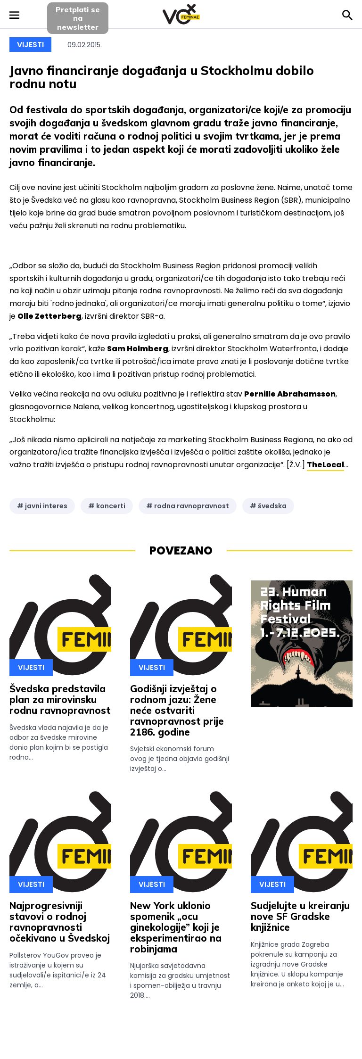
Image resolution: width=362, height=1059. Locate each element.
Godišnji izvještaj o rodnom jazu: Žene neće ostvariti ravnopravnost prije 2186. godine (177, 710)
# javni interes (42, 506)
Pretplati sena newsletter (78, 18)
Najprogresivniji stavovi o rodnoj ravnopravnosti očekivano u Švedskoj (59, 921)
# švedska (268, 506)
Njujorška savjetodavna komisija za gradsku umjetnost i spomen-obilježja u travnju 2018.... (180, 980)
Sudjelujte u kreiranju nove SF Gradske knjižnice (300, 916)
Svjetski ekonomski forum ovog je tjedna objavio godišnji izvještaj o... (179, 758)
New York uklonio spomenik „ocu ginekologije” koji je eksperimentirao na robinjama (176, 927)
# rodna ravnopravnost (187, 506)
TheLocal (325, 464)
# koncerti (106, 506)
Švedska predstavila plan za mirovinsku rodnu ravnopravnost (59, 699)
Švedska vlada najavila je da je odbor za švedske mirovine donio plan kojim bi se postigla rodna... (58, 742)
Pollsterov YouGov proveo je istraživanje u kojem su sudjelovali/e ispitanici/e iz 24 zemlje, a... (57, 970)
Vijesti (30, 44)
